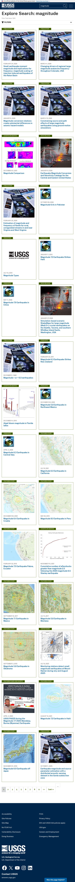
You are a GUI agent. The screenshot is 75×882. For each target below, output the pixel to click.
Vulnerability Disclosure (11, 832)
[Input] (53, 6)
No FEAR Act (7, 827)
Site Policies (6, 819)
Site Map (5, 823)
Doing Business (8, 836)
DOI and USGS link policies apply (52, 823)
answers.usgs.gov (9, 878)
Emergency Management (49, 836)
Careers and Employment (49, 832)
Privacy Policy (44, 819)
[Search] (65, 6)
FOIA (41, 814)
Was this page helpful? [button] (56, 880)
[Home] (8, 8)
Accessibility (7, 814)
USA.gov (42, 827)
